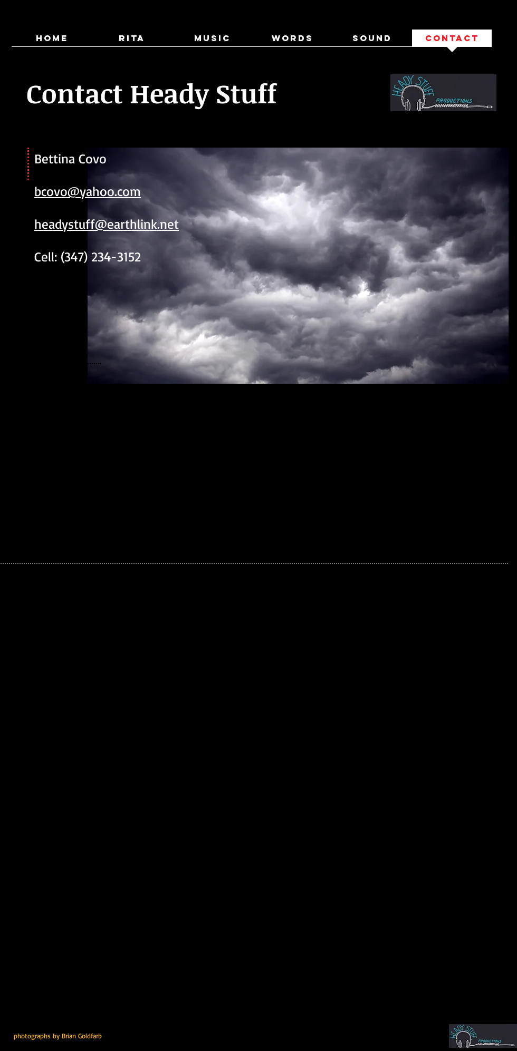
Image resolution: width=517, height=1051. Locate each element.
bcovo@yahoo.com (87, 191)
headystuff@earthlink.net (106, 224)
